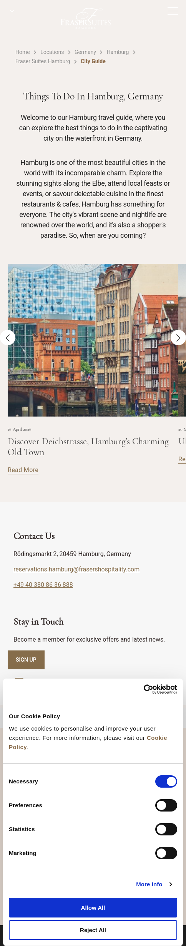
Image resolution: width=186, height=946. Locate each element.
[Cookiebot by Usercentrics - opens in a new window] (143, 689)
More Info (149, 884)
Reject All (93, 930)
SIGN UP (26, 660)
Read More (23, 470)
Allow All (93, 907)
